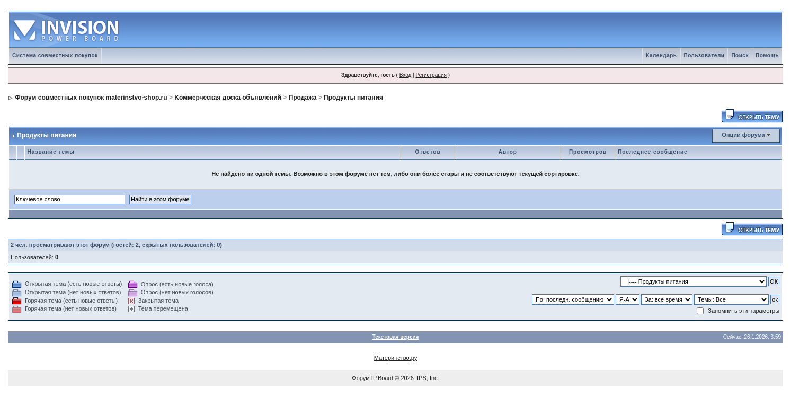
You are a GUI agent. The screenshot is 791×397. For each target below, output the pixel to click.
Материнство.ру (395, 358)
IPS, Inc (427, 378)
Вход (405, 75)
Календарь (661, 55)
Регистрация (430, 75)
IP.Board (382, 378)
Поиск (740, 55)
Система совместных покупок (55, 55)
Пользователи (704, 55)
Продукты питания (353, 97)
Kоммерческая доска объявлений (227, 97)
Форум (360, 378)
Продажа (303, 97)
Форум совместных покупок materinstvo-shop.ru (91, 97)
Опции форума (743, 134)
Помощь (767, 55)
